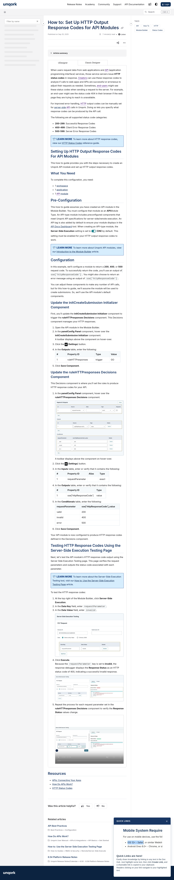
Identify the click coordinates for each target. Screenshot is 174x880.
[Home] (5, 12)
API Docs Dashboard (61, 226)
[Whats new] (150, 4)
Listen (122, 34)
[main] (87, 440)
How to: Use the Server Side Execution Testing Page (75, 846)
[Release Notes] (74, 4)
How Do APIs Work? (62, 784)
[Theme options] (156, 4)
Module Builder (142, 30)
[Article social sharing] (118, 43)
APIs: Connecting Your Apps (66, 780)
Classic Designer (92, 62)
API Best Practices (57, 825)
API (137, 26)
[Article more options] (124, 43)
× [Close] (167, 821)
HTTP (156, 26)
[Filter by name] (22, 21)
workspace (62, 185)
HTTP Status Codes (62, 788)
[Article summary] (87, 53)
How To (146, 26)
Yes (85, 806)
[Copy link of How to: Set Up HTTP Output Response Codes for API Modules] (122, 28)
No (101, 806)
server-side (60, 107)
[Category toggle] (43, 23)
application (62, 189)
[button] (157, 12)
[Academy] (90, 4)
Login (167, 4)
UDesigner (63, 63)
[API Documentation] (134, 4)
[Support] (117, 4)
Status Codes (157, 30)
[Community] (104, 4)
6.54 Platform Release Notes (62, 857)
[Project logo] (10, 4)
